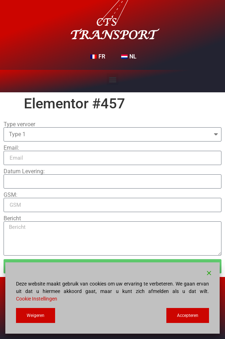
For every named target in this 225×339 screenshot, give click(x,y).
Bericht (12, 218)
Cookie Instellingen (36, 299)
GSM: (10, 195)
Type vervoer (19, 124)
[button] (112, 79)
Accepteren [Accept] (187, 315)
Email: (11, 148)
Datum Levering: (24, 171)
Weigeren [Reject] (35, 315)
